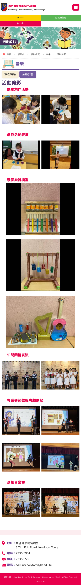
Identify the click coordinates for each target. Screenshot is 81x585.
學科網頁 (35, 54)
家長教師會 (60, 17)
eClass (20, 17)
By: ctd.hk (40, 581)
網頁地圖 (7, 577)
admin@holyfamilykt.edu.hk (34, 565)
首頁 (9, 54)
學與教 (21, 54)
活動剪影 (28, 74)
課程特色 (10, 74)
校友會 (20, 23)
